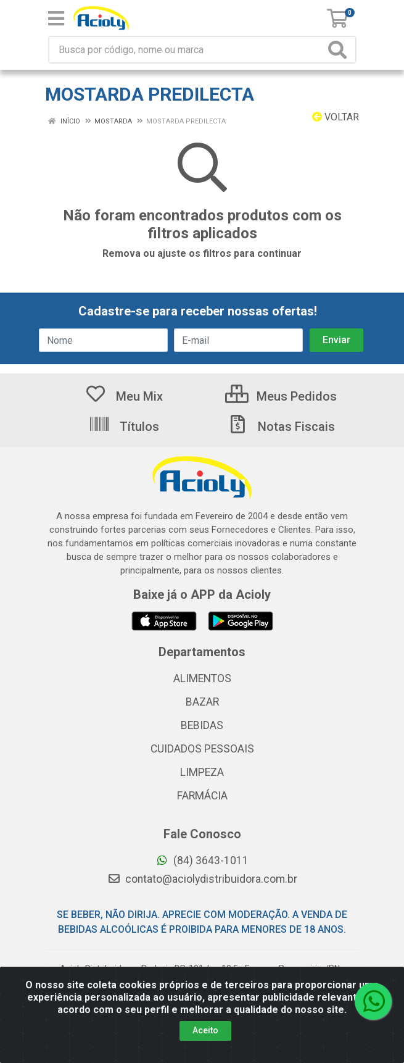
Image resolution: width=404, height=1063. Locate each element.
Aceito (205, 1030)
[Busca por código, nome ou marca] (187, 49)
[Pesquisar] (339, 49)
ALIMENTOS (202, 678)
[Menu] (56, 18)
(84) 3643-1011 (202, 860)
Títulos (123, 426)
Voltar (335, 117)
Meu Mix (124, 396)
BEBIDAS (202, 725)
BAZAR (202, 702)
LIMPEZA (202, 772)
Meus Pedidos (281, 396)
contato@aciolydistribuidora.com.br (202, 879)
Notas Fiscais (280, 426)
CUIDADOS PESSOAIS (202, 749)
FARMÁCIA (202, 796)
